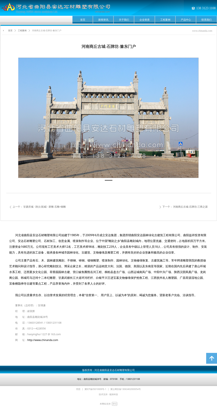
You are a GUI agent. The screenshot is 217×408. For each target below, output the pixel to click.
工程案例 (22, 30)
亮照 (78, 389)
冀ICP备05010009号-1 (95, 389)
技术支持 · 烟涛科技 (108, 394)
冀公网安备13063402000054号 (125, 389)
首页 (10, 30)
